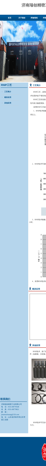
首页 (9, 18)
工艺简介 (7, 92)
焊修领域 (34, 18)
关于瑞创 (21, 18)
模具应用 (7, 97)
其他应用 (7, 103)
